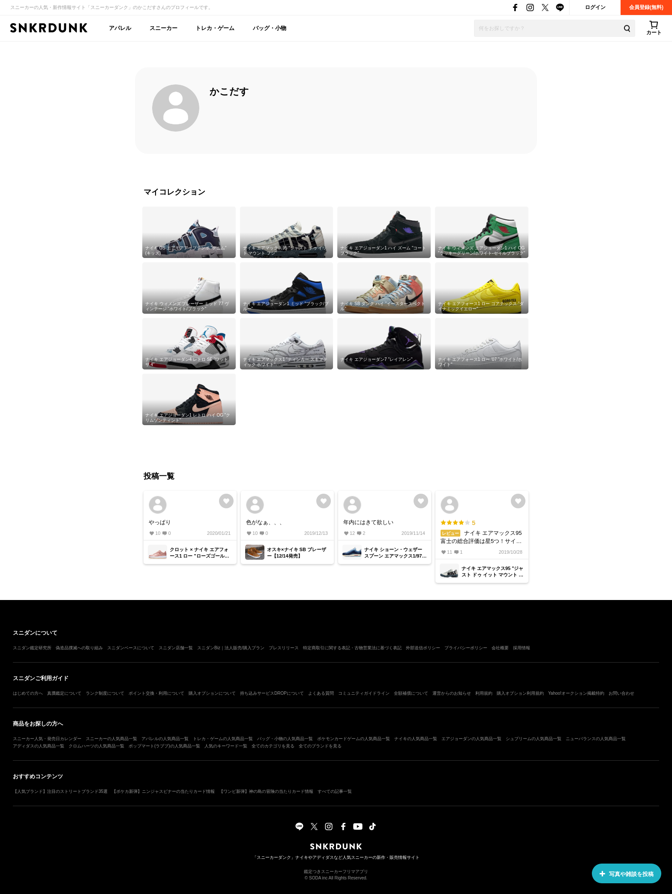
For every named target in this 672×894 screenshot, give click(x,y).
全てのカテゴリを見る (273, 746)
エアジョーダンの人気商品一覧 (471, 738)
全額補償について (411, 693)
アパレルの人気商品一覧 (165, 738)
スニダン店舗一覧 (176, 647)
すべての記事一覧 (335, 791)
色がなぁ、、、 (265, 522)
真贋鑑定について (64, 693)
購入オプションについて (212, 693)
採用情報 (521, 647)
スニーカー (163, 28)
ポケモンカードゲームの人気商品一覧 (353, 738)
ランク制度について (105, 693)
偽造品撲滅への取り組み (79, 647)
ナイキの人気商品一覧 (415, 738)
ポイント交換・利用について (156, 693)
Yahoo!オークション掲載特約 (576, 693)
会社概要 (500, 647)
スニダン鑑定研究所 (32, 647)
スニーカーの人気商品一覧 (111, 738)
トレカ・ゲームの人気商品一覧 (223, 738)
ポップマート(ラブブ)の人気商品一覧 (164, 746)
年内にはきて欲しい (368, 522)
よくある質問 (321, 693)
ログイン (595, 7)
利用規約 (483, 693)
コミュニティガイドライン (364, 693)
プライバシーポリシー (465, 647)
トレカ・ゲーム (214, 28)
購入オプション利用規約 (520, 693)
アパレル (120, 28)
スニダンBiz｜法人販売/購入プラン (230, 647)
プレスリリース (284, 647)
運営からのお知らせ (451, 693)
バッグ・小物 (269, 28)
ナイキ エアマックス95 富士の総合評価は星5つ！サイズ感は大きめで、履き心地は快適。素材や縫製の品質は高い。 (482, 532)
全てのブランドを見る (320, 746)
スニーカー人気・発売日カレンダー (47, 738)
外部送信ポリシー (423, 647)
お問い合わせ (621, 693)
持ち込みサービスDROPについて (272, 693)
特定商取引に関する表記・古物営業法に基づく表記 (352, 647)
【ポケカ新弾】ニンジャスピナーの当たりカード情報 (163, 791)
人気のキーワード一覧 (225, 746)
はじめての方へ (28, 693)
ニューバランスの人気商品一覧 (596, 738)
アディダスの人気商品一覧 (38, 746)
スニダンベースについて (130, 647)
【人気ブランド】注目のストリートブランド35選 (60, 791)
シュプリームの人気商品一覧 (533, 738)
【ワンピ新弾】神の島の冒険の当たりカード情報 (266, 791)
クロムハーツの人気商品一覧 (96, 746)
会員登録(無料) (646, 7)
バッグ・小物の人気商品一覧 (285, 738)
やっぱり (160, 522)
